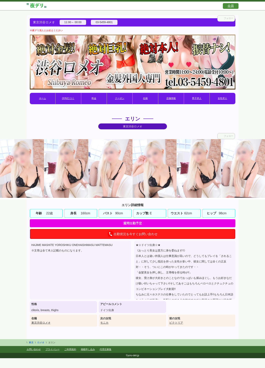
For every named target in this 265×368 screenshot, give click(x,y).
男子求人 (196, 98)
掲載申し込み (88, 349)
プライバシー (53, 349)
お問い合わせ (34, 349)
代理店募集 (105, 349)
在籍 (145, 98)
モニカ (104, 322)
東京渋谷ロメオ (41, 322)
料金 (94, 98)
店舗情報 (171, 98)
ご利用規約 (70, 349)
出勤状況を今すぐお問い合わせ (133, 234)
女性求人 (222, 98)
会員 (231, 5)
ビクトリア (176, 322)
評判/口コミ (68, 98)
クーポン (119, 98)
